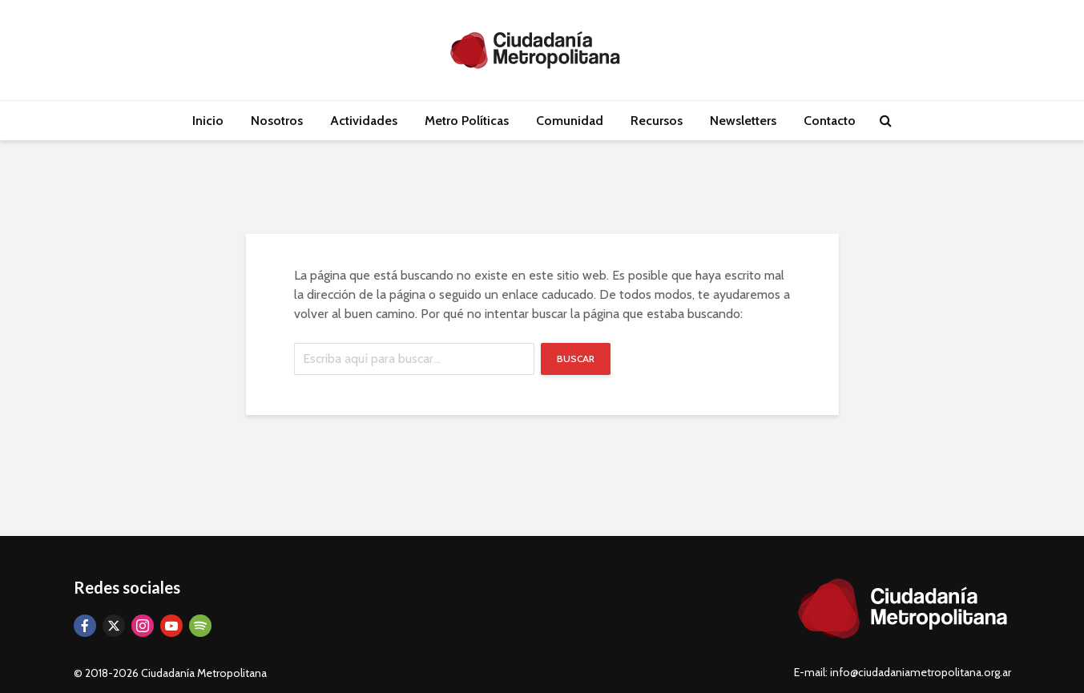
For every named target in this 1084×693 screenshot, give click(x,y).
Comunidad (569, 120)
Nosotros (277, 120)
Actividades (363, 120)
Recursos (657, 120)
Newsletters (743, 120)
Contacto (830, 120)
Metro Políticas (467, 120)
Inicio (208, 120)
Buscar (575, 359)
